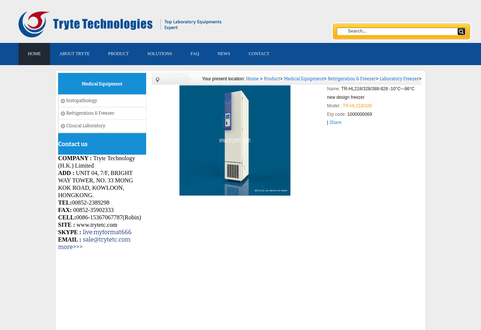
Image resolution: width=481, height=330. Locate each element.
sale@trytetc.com (107, 239)
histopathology (81, 100)
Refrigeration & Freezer (90, 113)
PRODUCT (118, 53)
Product (272, 78)
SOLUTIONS (159, 53)
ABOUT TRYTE (74, 53)
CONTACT (259, 53)
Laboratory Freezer (399, 78)
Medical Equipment (304, 78)
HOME (34, 53)
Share (335, 122)
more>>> (70, 246)
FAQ (195, 53)
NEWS (224, 53)
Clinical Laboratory (85, 125)
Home (252, 78)
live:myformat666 (107, 232)
